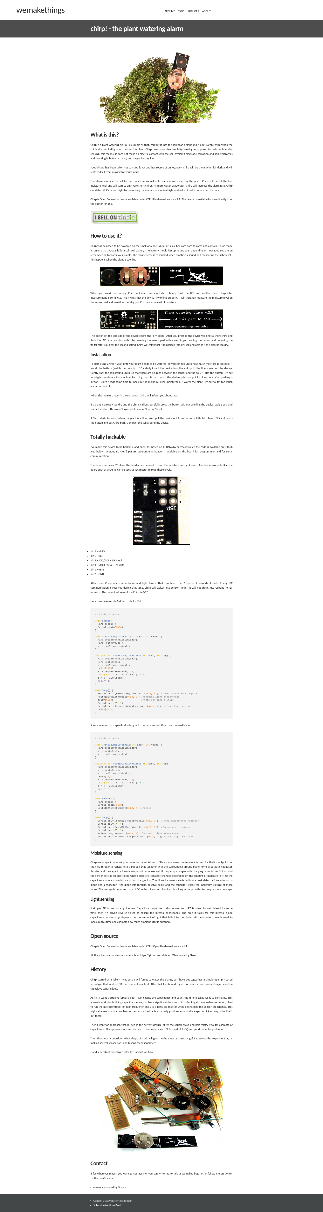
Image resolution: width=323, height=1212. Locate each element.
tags (181, 11)
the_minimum (126, 1196)
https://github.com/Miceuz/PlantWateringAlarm (168, 937)
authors (193, 11)
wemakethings (40, 10)
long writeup (185, 871)
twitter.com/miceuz (101, 1160)
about (206, 11)
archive (170, 11)
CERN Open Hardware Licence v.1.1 (166, 928)
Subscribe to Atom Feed (107, 1187)
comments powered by (108, 1169)
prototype (96, 966)
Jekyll (108, 1200)
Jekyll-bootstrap (156, 1196)
